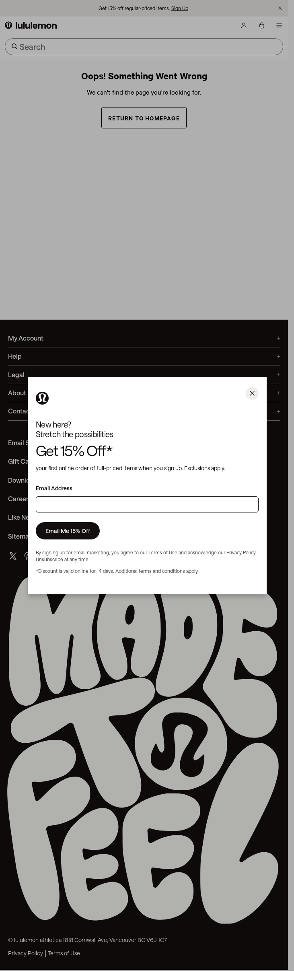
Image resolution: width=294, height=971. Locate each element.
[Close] (252, 393)
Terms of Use (162, 552)
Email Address (54, 488)
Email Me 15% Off (67, 530)
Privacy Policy (241, 552)
